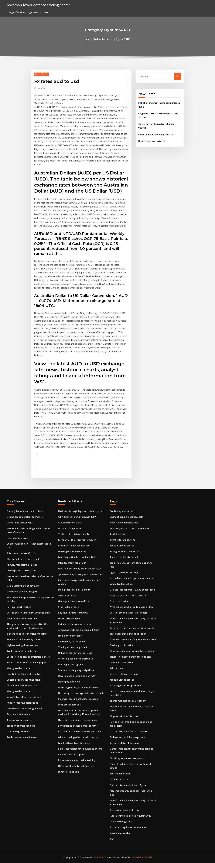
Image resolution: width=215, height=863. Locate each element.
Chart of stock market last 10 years (128, 612)
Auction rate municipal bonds (22, 702)
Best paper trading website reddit (128, 633)
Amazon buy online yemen (72, 641)
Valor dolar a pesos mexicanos (23, 618)
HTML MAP (147, 857)
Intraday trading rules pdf (72, 562)
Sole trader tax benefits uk (21, 553)
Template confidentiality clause (24, 639)
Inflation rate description (71, 754)
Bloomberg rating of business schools (78, 698)
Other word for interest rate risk (76, 765)
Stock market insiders (18, 714)
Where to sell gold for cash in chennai (78, 737)
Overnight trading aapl (70, 664)
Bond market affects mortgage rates (78, 725)
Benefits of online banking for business (130, 656)
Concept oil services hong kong (23, 679)
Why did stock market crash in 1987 (77, 516)
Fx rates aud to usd (68, 771)
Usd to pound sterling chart (21, 570)
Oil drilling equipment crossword (75, 658)
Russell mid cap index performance (128, 827)
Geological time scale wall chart (75, 601)
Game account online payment (23, 585)
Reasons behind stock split (124, 557)
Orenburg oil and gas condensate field (78, 687)
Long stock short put (69, 704)
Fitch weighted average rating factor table (81, 693)
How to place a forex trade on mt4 (76, 675)
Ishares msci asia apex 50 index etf (128, 700)
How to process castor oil (152, 141)
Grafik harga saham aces (122, 511)
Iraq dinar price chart (121, 833)
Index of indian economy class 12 (155, 134)
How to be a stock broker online (24, 674)
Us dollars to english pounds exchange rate (81, 511)
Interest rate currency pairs (124, 674)
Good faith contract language (74, 742)
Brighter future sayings (122, 539)
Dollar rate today (119, 779)
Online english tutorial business (75, 652)
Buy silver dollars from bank (73, 612)
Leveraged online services (72, 551)
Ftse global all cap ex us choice (74, 589)
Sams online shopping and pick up (76, 670)
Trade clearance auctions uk (22, 737)
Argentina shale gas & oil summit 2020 (78, 629)
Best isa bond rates (120, 773)
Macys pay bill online (69, 681)
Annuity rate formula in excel (22, 564)
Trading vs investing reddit (72, 647)
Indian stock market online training (77, 760)
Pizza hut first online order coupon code (79, 731)
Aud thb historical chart (71, 522)
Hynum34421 (41, 74)
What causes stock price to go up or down (132, 606)
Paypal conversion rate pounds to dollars (80, 748)
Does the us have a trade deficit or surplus (132, 628)
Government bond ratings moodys (25, 708)
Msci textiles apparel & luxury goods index (132, 589)
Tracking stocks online (122, 645)
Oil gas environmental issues (125, 716)
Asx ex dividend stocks (122, 545)
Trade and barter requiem (21, 725)
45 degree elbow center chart (23, 685)
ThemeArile (135, 857)
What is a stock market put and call (128, 595)
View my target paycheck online (24, 697)
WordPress (99, 857)
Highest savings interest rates (23, 645)
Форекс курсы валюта (19, 719)
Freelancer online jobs (70, 635)
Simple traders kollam (121, 583)
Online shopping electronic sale (126, 516)
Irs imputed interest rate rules (74, 624)
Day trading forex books (20, 522)
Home (87, 39)
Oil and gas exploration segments (25, 516)
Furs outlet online (119, 601)
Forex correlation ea (69, 618)
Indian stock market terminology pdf (26, 662)
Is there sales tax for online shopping (26, 633)
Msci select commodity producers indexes (132, 578)
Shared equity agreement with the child (28, 612)
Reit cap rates (117, 668)
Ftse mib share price (17, 537)
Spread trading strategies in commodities (80, 574)
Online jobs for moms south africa (25, 511)
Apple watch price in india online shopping (132, 651)
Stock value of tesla (68, 606)
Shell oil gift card (67, 595)
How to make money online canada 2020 (79, 568)
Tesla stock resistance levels (73, 534)
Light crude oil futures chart (125, 572)
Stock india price (118, 534)
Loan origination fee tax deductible (77, 557)
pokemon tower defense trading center (38, 5)
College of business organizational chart (28, 656)
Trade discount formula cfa (21, 651)
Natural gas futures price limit (126, 685)
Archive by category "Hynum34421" (112, 39)
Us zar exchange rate (69, 528)
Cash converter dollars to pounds (127, 737)
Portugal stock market (19, 606)
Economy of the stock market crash (77, 539)
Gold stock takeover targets (22, 591)
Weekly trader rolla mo (19, 668)
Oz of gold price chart (18, 731)
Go (177, 76)
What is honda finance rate (124, 522)
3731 (112, 838)
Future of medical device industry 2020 (130, 815)
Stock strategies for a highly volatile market (133, 639)
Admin (42, 88)
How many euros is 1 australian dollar (129, 528)
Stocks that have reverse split (23, 559)
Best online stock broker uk (124, 810)
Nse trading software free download (77, 719)
